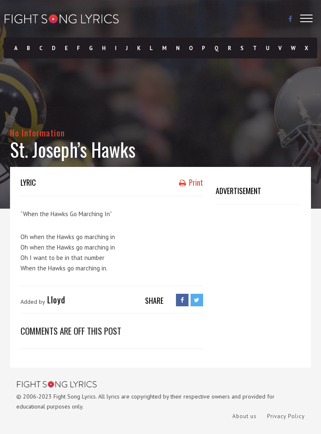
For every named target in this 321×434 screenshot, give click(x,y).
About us (244, 416)
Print (191, 182)
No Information (37, 132)
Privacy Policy (286, 416)
